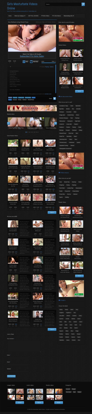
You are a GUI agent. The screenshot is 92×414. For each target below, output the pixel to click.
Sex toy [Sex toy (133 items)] (69, 194)
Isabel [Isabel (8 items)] (61, 324)
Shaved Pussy (31, 99)
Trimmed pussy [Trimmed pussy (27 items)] (63, 142)
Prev (8, 123)
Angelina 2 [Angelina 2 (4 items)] (68, 312)
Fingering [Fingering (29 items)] (62, 185)
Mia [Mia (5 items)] (71, 328)
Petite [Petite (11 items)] (79, 127)
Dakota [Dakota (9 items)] (73, 318)
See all (51, 212)
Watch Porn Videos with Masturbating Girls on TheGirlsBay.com (21, 11)
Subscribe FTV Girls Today (32, 56)
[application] (32, 38)
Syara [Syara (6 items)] (79, 337)
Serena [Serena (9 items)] (73, 337)
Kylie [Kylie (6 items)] (76, 324)
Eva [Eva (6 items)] (70, 321)
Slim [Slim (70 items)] (77, 133)
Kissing (19, 99)
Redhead (24, 99)
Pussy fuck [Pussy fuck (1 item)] (67, 191)
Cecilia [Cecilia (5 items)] (67, 318)
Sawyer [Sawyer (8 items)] (78, 334)
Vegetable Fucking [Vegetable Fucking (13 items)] (64, 145)
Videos (79, 394)
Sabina (53, 22)
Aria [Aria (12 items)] (74, 312)
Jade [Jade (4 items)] (66, 324)
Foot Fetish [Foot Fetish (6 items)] (62, 188)
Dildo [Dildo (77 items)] (75, 112)
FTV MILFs (62, 300)
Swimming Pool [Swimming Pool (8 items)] (63, 139)
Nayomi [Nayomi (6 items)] (61, 331)
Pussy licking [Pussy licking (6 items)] (75, 191)
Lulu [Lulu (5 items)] (61, 328)
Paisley (49, 22)
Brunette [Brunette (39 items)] (78, 108)
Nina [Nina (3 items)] (72, 331)
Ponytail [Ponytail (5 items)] (68, 130)
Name (9, 357)
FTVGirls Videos (45, 15)
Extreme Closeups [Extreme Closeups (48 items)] (64, 118)
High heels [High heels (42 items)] (77, 121)
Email (8, 364)
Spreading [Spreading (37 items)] (69, 136)
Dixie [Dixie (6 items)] (61, 321)
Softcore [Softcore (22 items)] (75, 194)
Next (55, 123)
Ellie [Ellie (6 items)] (65, 321)
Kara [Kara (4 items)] (71, 324)
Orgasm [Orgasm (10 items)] (76, 124)
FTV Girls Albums (56, 15)
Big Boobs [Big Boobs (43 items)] (78, 105)
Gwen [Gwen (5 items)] (80, 321)
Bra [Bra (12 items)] (73, 108)
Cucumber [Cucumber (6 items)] (69, 112)
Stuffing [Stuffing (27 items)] (67, 197)
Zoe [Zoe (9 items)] (79, 340)
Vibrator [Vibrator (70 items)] (72, 145)
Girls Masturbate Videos (66, 96)
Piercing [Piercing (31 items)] (61, 130)
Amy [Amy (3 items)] (77, 309)
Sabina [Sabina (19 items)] (67, 334)
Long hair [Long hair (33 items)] (62, 124)
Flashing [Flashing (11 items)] (77, 118)
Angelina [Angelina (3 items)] (62, 312)
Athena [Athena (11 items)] (68, 315)
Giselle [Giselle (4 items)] (75, 321)
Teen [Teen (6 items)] (76, 139)
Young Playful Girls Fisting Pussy (17, 123)
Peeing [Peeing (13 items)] (74, 127)
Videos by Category (19, 15)
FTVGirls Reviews (64, 173)
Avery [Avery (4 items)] (80, 315)
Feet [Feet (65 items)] (72, 118)
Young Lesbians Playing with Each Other (35, 123)
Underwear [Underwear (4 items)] (71, 142)
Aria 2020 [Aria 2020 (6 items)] (62, 315)
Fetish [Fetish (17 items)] (80, 182)
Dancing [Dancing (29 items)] (74, 182)
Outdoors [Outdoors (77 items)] (62, 127)
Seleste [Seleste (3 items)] (67, 337)
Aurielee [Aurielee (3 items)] (74, 315)
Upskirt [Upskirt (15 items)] (78, 142)
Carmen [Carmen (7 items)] (61, 318)
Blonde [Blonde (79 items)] (67, 108)
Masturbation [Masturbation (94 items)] (79, 188)
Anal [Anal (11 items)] (61, 182)
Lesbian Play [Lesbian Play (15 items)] (70, 188)
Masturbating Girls (68, 15)
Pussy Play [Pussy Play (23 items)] (62, 194)
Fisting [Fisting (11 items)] (68, 185)
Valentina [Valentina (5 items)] (62, 340)
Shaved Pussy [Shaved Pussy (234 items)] (63, 133)
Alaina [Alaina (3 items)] (61, 309)
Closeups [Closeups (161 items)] (62, 112)
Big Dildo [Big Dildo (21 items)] (62, 108)
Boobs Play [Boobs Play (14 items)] (66, 182)
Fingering (15, 97)
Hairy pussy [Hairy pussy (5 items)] (62, 121)
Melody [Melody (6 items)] (65, 328)
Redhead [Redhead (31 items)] (74, 130)
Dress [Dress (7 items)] (77, 115)
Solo (74, 394)
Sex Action (68, 394)
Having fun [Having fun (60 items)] (70, 121)
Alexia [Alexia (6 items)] (66, 309)
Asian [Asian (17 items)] (72, 105)
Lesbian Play (21, 97)
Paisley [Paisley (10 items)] (61, 334)
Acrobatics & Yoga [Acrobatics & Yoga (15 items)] (64, 105)
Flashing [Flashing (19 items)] (74, 185)
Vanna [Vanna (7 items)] (67, 340)
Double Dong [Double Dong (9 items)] (70, 115)
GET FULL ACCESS (33, 15)
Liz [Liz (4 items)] (80, 324)
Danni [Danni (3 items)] (79, 318)
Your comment (10, 338)
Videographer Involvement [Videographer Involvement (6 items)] (65, 148)
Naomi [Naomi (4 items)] (75, 328)
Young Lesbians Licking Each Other (53, 123)
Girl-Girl (10, 97)
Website (9, 371)
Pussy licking (28, 97)
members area (48, 94)
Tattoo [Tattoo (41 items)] (70, 139)
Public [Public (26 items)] (61, 191)
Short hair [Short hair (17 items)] (71, 133)
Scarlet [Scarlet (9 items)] (61, 337)
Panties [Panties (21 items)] (68, 127)
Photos (73, 391)
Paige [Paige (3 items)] (77, 331)
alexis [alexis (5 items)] (72, 309)
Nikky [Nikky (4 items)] (67, 331)
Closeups (15, 99)
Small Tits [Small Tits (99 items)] (62, 136)
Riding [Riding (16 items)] (80, 130)
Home (10, 15)
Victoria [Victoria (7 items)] (73, 340)
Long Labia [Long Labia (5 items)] (69, 124)
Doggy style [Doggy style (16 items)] (62, 115)
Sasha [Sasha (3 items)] (72, 334)
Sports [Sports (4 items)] (61, 197)
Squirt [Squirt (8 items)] (75, 136)
